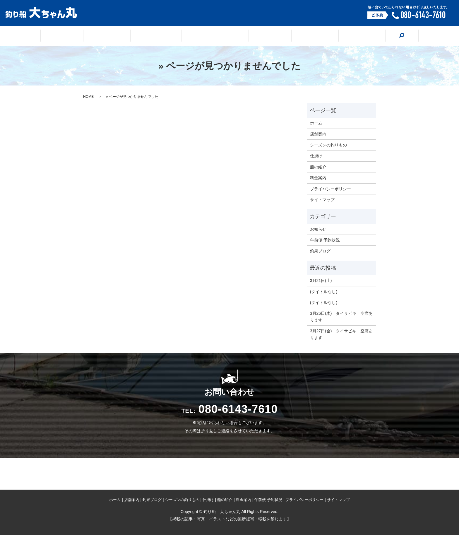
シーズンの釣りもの (215, 36)
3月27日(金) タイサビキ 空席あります (341, 334)
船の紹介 (301, 36)
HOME (88, 97)
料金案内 (341, 36)
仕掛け (263, 36)
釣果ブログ (162, 36)
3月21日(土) (321, 280)
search (378, 35)
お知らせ (318, 229)
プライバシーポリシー (330, 189)
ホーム (82, 36)
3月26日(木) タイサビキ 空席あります (341, 316)
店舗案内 (120, 36)
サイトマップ (322, 199)
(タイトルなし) (323, 291)
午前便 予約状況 (325, 240)
